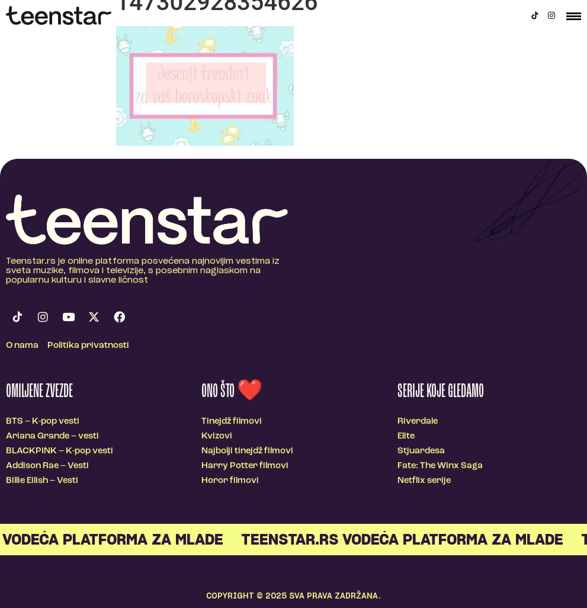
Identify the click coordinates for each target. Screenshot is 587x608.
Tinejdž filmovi (231, 421)
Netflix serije (424, 480)
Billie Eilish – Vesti (42, 480)
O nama (22, 345)
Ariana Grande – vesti (52, 436)
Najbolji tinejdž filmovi (247, 451)
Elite (406, 436)
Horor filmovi (230, 480)
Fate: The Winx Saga (440, 466)
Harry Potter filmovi (244, 466)
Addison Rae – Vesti (47, 466)
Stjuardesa (421, 451)
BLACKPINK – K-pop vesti (59, 451)
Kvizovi (216, 436)
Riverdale (417, 421)
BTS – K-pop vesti (42, 421)
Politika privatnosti (88, 345)
